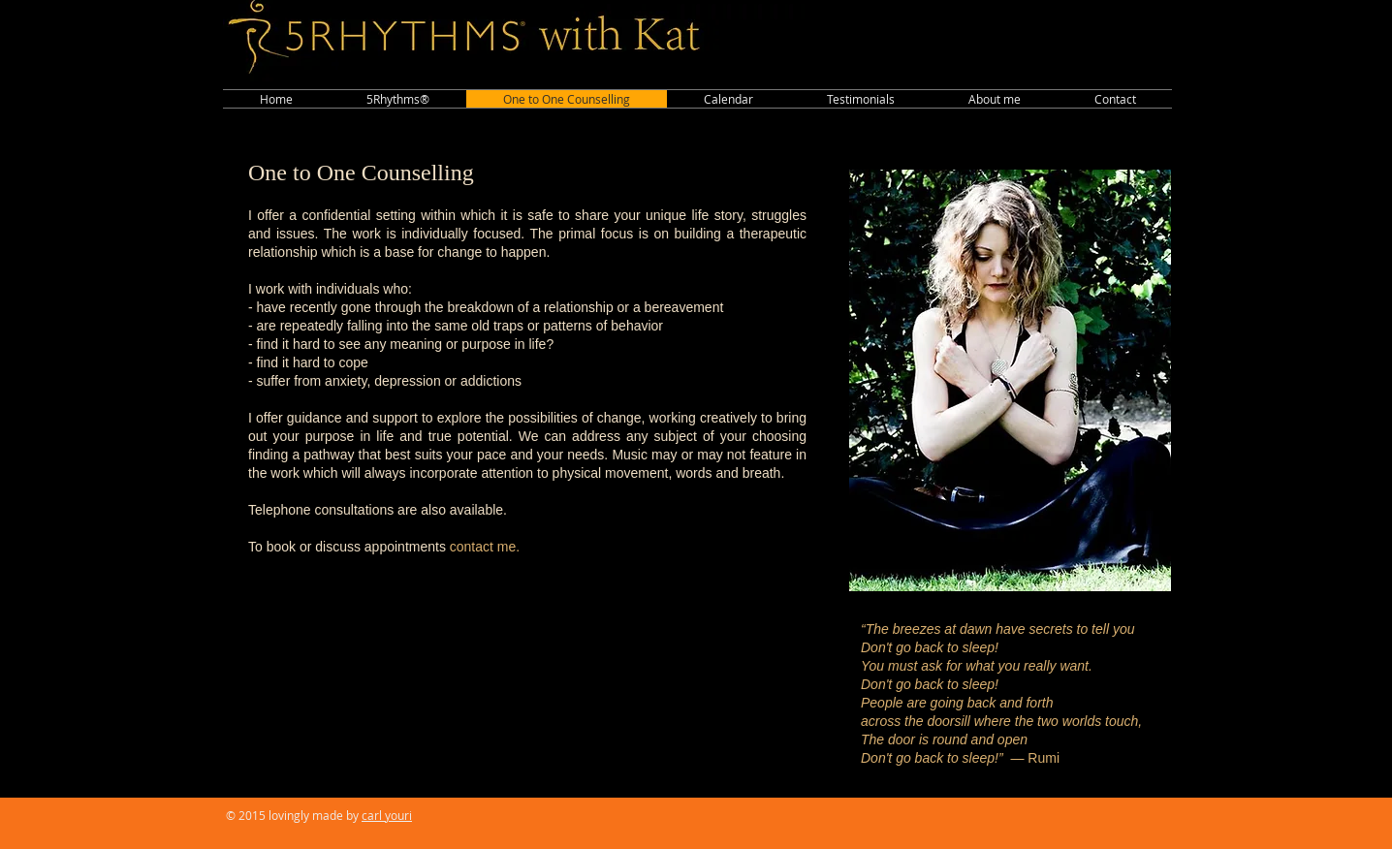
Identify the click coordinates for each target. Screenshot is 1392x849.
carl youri (387, 815)
